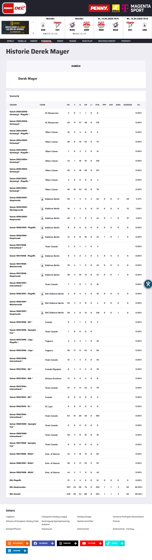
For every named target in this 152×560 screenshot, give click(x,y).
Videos (33, 41)
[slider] (94, 27)
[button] (33, 33)
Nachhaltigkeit (106, 41)
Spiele (10, 41)
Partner (116, 521)
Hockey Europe (84, 516)
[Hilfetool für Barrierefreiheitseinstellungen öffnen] (148, 284)
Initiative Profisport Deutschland (128, 516)
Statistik (46, 41)
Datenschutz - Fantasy (123, 529)
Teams (72, 41)
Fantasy (126, 41)
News (60, 41)
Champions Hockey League (54, 516)
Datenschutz (83, 529)
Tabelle (22, 41)
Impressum (47, 529)
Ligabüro (10, 516)
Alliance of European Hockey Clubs (22, 521)
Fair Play (87, 41)
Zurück (75, 66)
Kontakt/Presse (13, 529)
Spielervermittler (85, 521)
